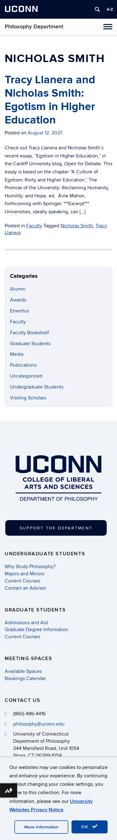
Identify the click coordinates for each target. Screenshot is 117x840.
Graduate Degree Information (36, 629)
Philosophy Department (34, 26)
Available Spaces (23, 671)
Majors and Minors (24, 574)
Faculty (34, 226)
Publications (23, 365)
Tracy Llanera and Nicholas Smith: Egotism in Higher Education (50, 100)
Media (16, 354)
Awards (18, 300)
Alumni (18, 289)
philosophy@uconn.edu (39, 724)
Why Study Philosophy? (30, 566)
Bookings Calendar (25, 678)
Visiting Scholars (28, 398)
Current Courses (22, 581)
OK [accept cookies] (89, 826)
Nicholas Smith (77, 226)
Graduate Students (30, 343)
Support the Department (56, 528)
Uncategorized (26, 376)
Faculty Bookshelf (29, 333)
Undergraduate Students (36, 387)
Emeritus (19, 311)
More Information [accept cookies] (41, 827)
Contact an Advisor (25, 588)
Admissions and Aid (26, 623)
